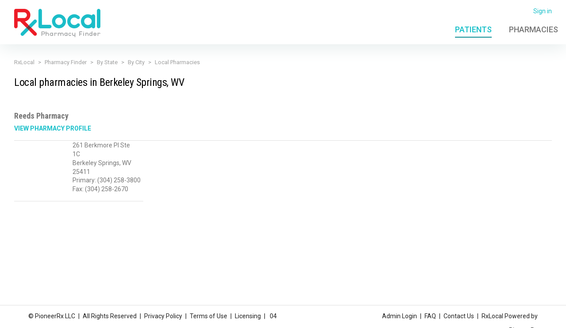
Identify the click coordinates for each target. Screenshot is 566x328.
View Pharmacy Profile (52, 128)
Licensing (248, 316)
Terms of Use (208, 316)
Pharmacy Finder (66, 62)
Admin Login (399, 316)
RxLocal (24, 62)
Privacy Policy (163, 316)
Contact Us (459, 316)
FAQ (430, 316)
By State (107, 62)
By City (136, 62)
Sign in (542, 11)
